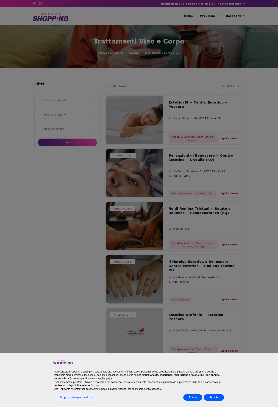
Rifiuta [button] (193, 397)
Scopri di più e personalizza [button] (76, 397)
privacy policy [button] (184, 371)
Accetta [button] (213, 397)
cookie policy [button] (105, 378)
